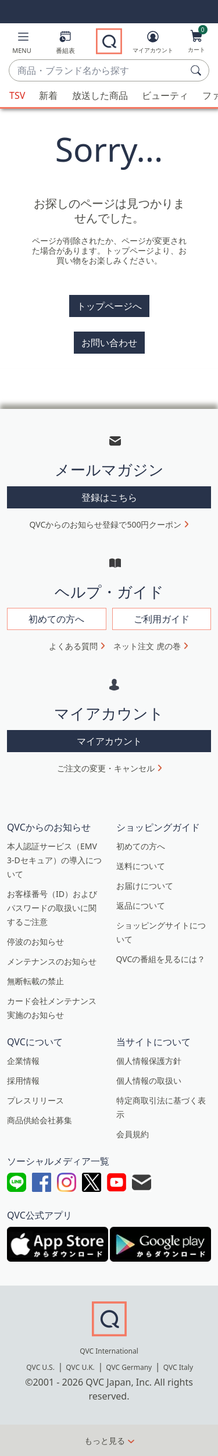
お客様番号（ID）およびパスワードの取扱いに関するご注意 (52, 907)
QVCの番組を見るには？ (161, 958)
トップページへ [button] (109, 306)
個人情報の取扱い (148, 1080)
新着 (48, 95)
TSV (17, 95)
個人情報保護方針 (148, 1060)
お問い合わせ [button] (109, 342)
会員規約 (132, 1134)
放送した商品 (100, 95)
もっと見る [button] (104, 1440)
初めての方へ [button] (56, 619)
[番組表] (65, 44)
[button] (21, 44)
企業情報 (23, 1060)
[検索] (198, 70)
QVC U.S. (40, 1367)
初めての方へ (140, 846)
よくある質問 (73, 646)
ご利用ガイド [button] (162, 619)
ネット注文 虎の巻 (147, 646)
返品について (140, 905)
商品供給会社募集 (39, 1120)
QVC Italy (178, 1367)
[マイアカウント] (153, 44)
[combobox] (97, 71)
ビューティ (165, 95)
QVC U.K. (80, 1367)
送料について (140, 865)
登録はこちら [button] (109, 497)
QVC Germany (129, 1367)
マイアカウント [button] (109, 741)
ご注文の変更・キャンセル (106, 768)
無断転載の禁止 (35, 981)
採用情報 (23, 1080)
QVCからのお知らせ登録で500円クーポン (106, 524)
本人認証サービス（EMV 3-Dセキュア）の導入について (54, 860)
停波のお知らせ (35, 941)
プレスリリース (35, 1100)
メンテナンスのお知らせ (52, 961)
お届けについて (144, 885)
